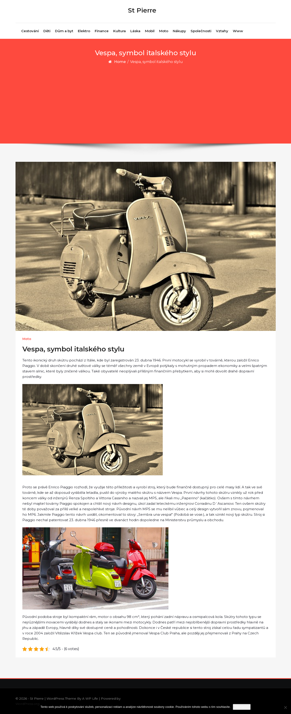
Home (120, 62)
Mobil (150, 31)
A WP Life (90, 698)
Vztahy (222, 31)
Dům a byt (64, 31)
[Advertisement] (146, 99)
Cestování (30, 31)
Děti (46, 31)
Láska (135, 31)
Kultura (119, 31)
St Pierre (142, 10)
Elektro (84, 31)
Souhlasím (242, 707)
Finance (102, 31)
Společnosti (201, 31)
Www (238, 31)
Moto (163, 31)
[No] (285, 707)
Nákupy (179, 31)
